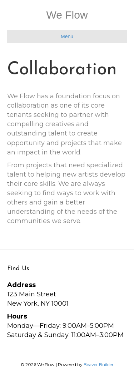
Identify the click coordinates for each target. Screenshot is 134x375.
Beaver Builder (99, 364)
